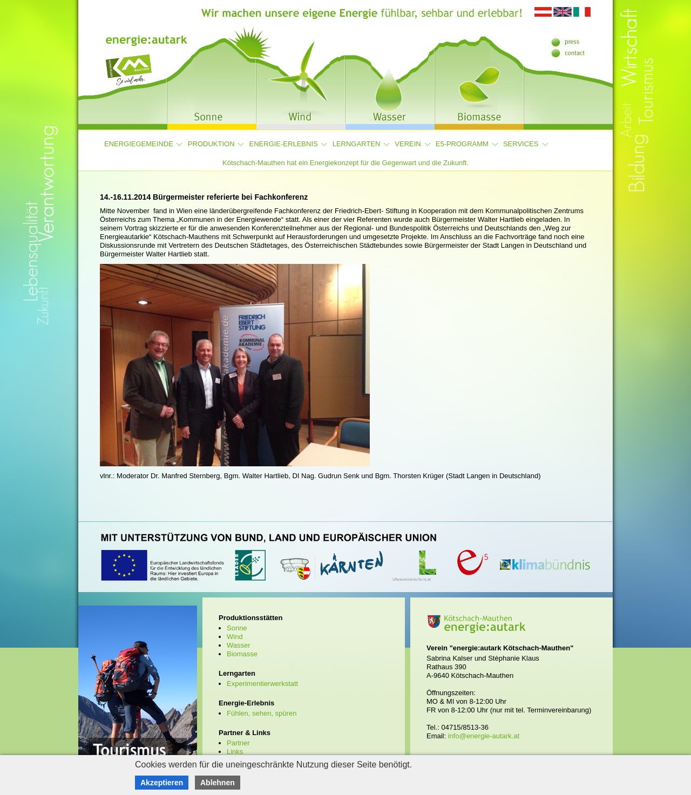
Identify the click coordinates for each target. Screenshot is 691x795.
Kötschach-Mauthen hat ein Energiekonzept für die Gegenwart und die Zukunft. (345, 163)
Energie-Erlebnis (283, 144)
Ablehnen (217, 782)
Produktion (211, 144)
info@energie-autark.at (483, 736)
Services (521, 144)
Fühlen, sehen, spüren (261, 713)
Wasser (238, 645)
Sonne (237, 628)
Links (235, 752)
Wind (235, 637)
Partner (238, 743)
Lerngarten (357, 144)
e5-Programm (462, 144)
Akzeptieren (161, 782)
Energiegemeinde (138, 144)
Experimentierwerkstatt (262, 684)
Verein (408, 144)
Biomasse (242, 654)
